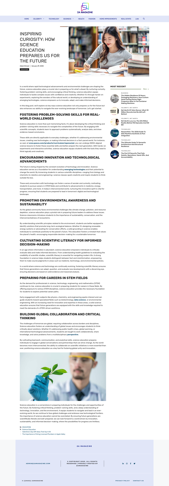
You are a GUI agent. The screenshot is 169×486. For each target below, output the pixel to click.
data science (80, 300)
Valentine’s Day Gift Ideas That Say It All (36, 432)
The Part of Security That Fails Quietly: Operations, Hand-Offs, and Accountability (135, 155)
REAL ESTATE (126, 19)
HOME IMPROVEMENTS (108, 19)
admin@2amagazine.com (38, 463)
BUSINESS (69, 19)
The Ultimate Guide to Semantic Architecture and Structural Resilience (133, 144)
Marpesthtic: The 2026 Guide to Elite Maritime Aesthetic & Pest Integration (133, 134)
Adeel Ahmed (24, 66)
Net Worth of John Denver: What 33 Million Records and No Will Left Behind (135, 112)
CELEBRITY (40, 19)
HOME (26, 19)
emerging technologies (74, 169)
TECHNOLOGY (54, 19)
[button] (144, 19)
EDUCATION (24, 69)
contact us (138, 480)
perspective (72, 334)
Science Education (29, 429)
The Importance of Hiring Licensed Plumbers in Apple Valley (43, 434)
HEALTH (81, 19)
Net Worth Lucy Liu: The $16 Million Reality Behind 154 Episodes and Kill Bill (135, 123)
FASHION (92, 19)
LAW (137, 19)
